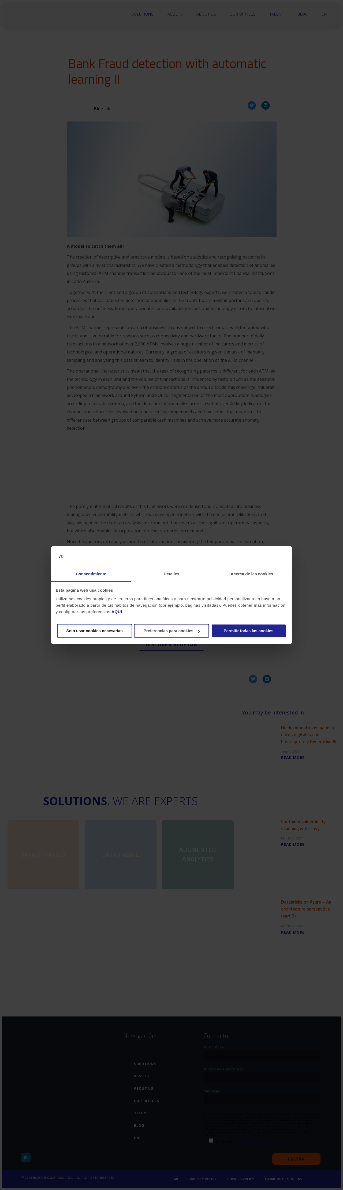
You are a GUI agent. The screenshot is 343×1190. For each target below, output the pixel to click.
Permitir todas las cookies (249, 631)
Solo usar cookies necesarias (94, 631)
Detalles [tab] (171, 574)
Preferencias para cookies (172, 631)
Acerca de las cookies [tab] (252, 574)
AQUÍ (116, 611)
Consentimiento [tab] (91, 574)
